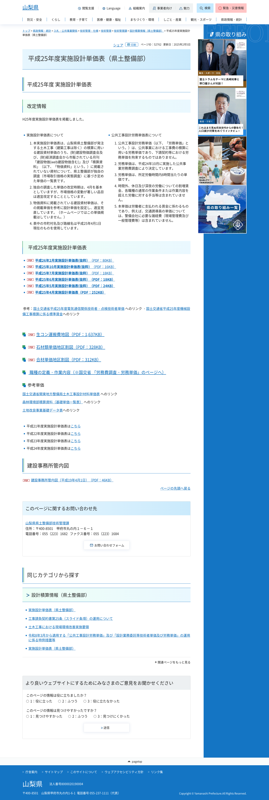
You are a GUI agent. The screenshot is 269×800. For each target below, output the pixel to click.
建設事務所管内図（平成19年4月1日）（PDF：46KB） (72, 480)
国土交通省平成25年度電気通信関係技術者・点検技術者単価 (78, 308)
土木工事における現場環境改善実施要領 (58, 626)
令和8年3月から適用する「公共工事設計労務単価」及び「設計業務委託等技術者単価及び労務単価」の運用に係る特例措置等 (109, 638)
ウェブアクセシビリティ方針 (124, 772)
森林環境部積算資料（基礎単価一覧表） (52, 401)
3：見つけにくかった (114, 716)
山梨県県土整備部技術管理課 (47, 523)
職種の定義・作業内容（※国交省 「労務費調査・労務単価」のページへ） (97, 372)
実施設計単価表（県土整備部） (51, 609)
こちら (76, 426)
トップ (26, 31)
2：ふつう (70, 701)
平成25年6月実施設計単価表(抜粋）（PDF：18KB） (75, 279)
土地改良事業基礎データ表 (42, 410)
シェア (118, 45)
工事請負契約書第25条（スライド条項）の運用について (70, 618)
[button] (86, 8)
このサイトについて (83, 772)
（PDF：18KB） (74, 273)
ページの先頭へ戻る (175, 488)
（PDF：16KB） (75, 266)
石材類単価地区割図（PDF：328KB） (70, 347)
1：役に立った (41, 701)
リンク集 (157, 772)
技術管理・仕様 (89, 31)
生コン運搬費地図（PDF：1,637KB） (70, 334)
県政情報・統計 (42, 31)
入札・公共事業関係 (65, 31)
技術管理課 (120, 31)
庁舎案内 (31, 772)
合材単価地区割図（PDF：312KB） (68, 359)
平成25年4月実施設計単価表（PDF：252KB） (70, 292)
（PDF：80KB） (74, 260)
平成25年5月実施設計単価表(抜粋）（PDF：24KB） (75, 285)
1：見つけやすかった (46, 716)
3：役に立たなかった (104, 701)
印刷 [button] (133, 45)
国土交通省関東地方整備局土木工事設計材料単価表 (61, 393)
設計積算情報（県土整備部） (147, 31)
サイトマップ (54, 772)
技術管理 (106, 31)
